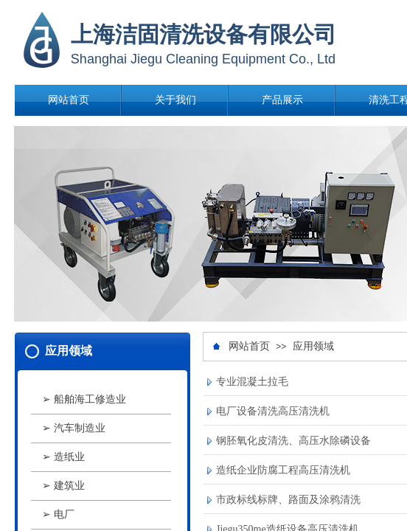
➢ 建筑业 (63, 485)
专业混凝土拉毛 (252, 381)
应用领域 (313, 346)
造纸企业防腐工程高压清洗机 (283, 470)
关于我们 (175, 99)
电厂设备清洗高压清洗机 (273, 411)
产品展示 (282, 99)
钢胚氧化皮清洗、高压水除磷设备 (293, 440)
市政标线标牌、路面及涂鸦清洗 (288, 499)
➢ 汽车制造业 (73, 428)
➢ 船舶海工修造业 (84, 399)
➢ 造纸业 (63, 456)
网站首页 (68, 99)
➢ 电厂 (58, 514)
